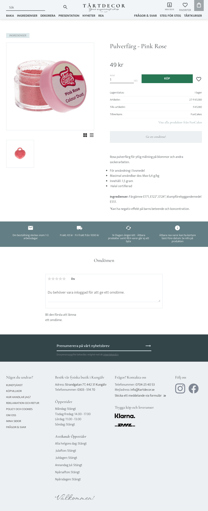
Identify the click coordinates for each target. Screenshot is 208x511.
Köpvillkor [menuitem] (14, 391)
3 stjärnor (57, 279)
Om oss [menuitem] (11, 415)
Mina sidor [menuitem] (167, 10)
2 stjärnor (53, 279)
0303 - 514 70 (86, 390)
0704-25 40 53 (145, 384)
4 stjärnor (60, 279)
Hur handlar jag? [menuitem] (18, 397)
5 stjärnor (64, 279)
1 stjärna (49, 279)
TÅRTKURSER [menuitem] (193, 15)
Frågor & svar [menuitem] (145, 15)
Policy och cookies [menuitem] (19, 409)
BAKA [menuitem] (10, 15)
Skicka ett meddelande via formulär (141, 395)
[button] (185, 7)
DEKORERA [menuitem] (47, 15)
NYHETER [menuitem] (88, 15)
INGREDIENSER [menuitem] (27, 15)
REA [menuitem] (101, 15)
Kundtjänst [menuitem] (14, 385)
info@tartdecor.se (142, 390)
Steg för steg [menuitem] (170, 15)
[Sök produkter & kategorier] (33, 7)
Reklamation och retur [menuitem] (22, 403)
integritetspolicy (110, 355)
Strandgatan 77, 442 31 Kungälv (85, 384)
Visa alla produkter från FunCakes (180, 122)
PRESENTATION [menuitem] (68, 15)
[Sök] (65, 7)
